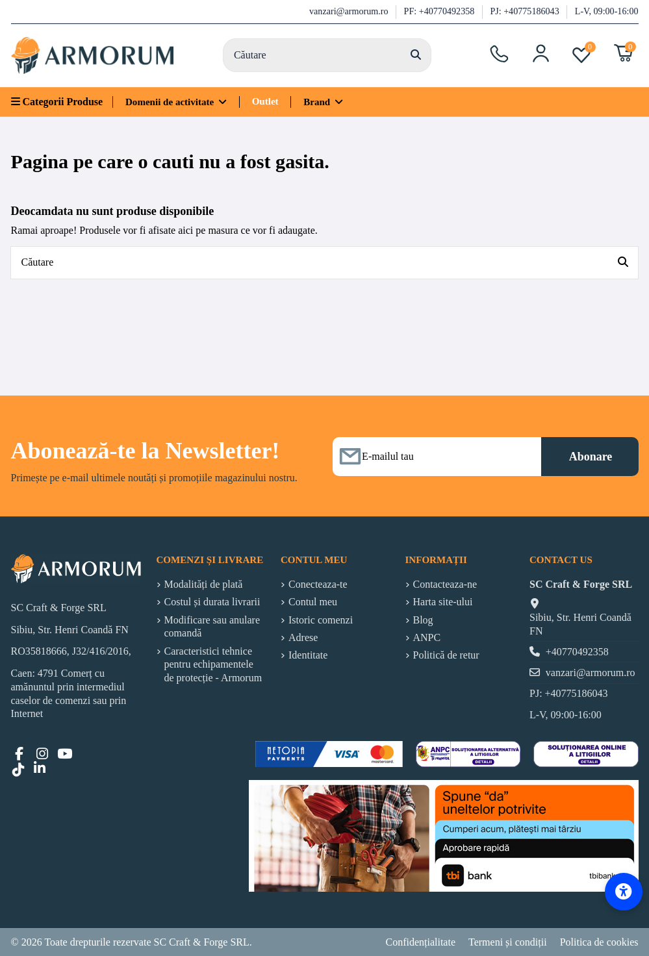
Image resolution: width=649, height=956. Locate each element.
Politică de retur (446, 654)
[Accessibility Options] (624, 892)
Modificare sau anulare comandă (212, 626)
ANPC (427, 637)
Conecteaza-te (318, 584)
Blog (423, 619)
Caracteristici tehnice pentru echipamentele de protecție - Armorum (213, 665)
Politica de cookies (599, 942)
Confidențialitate (420, 942)
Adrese (303, 637)
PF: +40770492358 (440, 11)
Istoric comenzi (320, 619)
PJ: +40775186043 (525, 11)
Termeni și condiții (507, 942)
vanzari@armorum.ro (349, 11)
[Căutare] (415, 55)
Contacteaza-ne (445, 584)
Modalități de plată (203, 584)
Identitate (307, 654)
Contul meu (312, 601)
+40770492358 (577, 651)
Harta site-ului (443, 601)
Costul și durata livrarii (212, 601)
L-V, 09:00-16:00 (607, 11)
